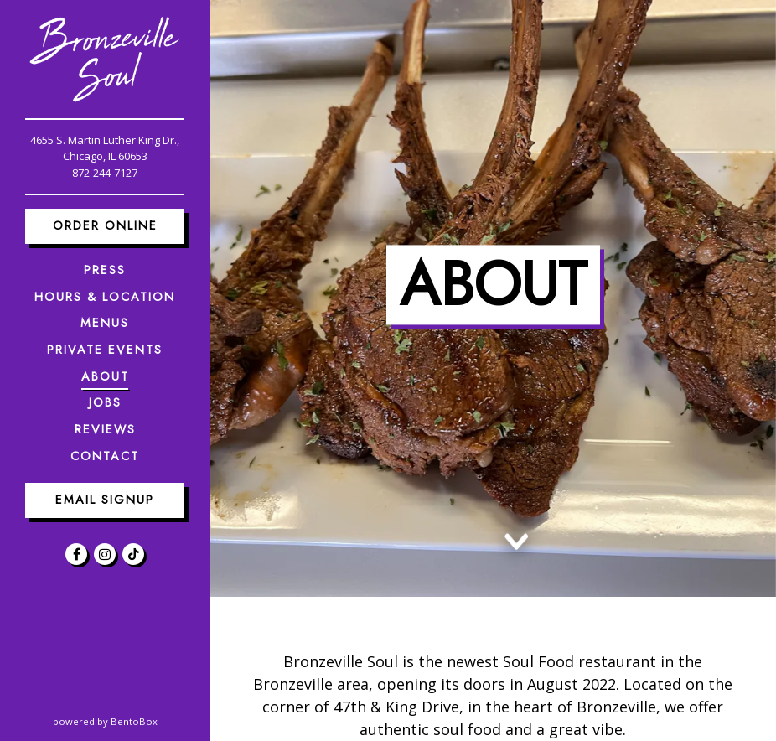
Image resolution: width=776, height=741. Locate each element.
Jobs (105, 402)
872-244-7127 (104, 172)
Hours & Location (104, 296)
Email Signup (104, 499)
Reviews (105, 429)
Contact (104, 456)
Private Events (105, 349)
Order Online (105, 225)
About (105, 376)
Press (105, 270)
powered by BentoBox (131, 721)
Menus (104, 322)
